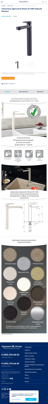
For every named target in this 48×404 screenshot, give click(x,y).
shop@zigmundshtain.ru (6, 366)
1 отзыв (15, 16)
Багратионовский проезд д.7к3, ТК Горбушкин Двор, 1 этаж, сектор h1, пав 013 (10, 372)
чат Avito (3, 381)
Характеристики (23, 91)
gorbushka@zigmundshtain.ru (7, 383)
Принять (31, 399)
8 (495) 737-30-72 (5, 377)
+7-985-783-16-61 (5, 378)
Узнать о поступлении (8, 78)
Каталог (27, 381)
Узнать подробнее (15, 399)
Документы (40, 91)
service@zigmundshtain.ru (6, 357)
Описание (7, 91)
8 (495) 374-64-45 (10, 363)
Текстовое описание (7, 334)
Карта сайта (4, 397)
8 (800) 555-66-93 (10, 354)
